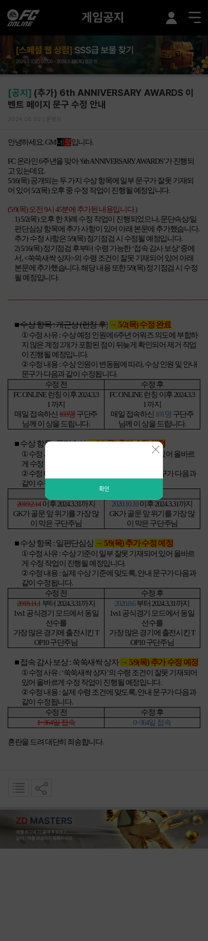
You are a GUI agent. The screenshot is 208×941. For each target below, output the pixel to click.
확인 (104, 489)
